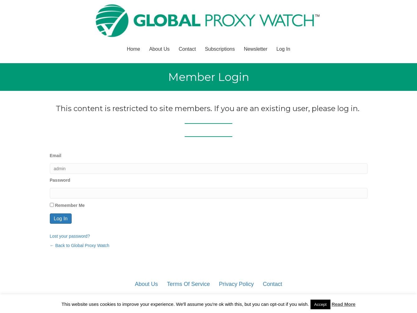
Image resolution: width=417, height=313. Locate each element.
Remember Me (67, 205)
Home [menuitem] (133, 49)
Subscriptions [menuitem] (220, 49)
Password (60, 180)
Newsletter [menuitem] (256, 49)
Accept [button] (320, 304)
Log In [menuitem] (283, 49)
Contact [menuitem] (187, 49)
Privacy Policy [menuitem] (236, 284)
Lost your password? (70, 236)
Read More (344, 304)
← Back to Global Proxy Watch (80, 245)
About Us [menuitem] (159, 49)
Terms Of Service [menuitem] (188, 284)
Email (55, 155)
